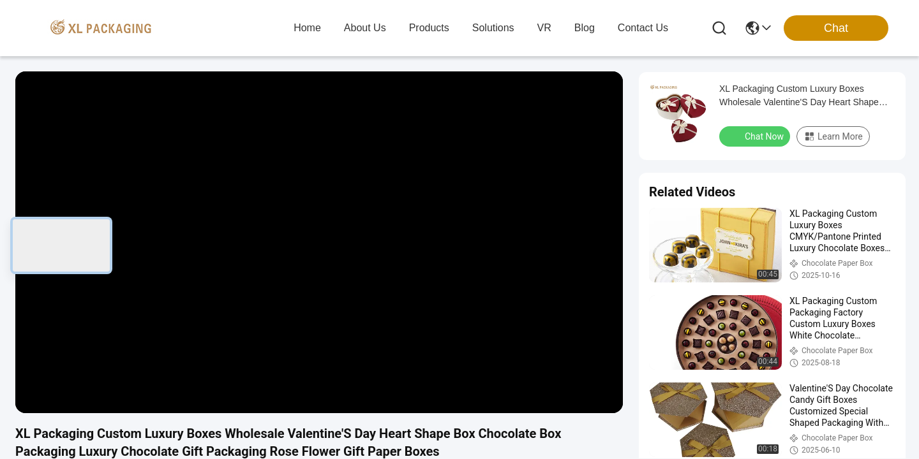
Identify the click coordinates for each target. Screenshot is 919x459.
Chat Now (756, 135)
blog (584, 27)
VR (544, 27)
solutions (493, 27)
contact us (643, 27)
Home (307, 27)
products (429, 27)
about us (365, 27)
